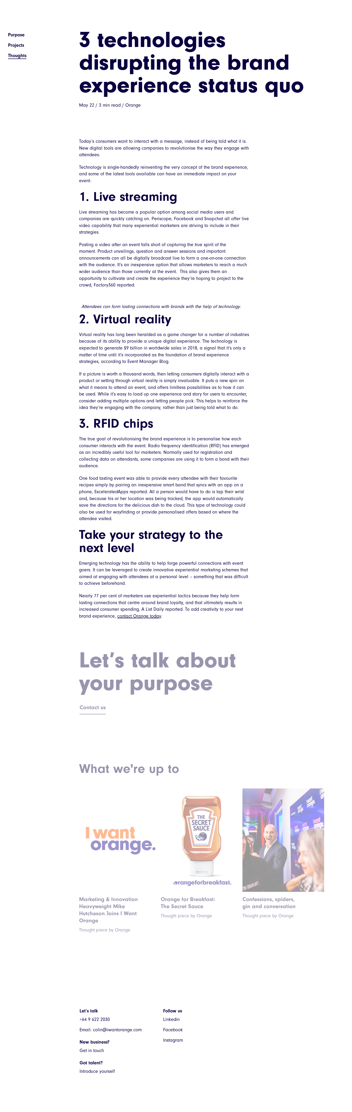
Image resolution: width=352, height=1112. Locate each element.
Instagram (173, 1040)
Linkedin (171, 1019)
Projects (16, 45)
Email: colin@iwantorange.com (111, 1029)
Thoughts (17, 55)
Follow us (172, 1011)
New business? (95, 1042)
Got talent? (91, 1063)
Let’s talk (89, 1011)
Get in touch (92, 1050)
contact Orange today (139, 616)
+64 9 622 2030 (95, 1019)
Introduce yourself (97, 1071)
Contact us (93, 707)
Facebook (173, 1029)
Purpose (16, 35)
